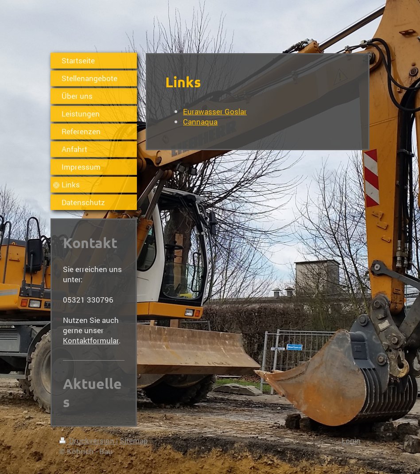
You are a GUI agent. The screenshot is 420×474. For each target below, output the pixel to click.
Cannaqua (200, 122)
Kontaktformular (91, 340)
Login (351, 440)
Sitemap (134, 440)
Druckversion (87, 440)
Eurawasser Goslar (215, 111)
